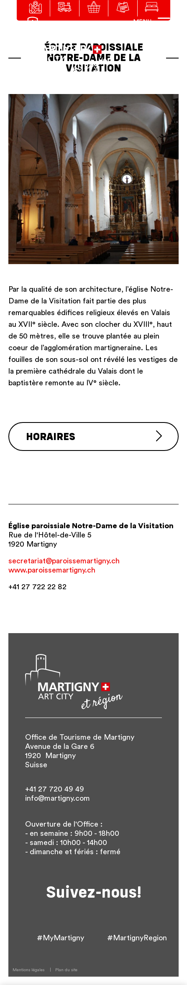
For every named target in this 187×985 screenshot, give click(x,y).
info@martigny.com (57, 798)
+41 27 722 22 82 (37, 586)
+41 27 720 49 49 (54, 789)
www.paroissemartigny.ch (51, 570)
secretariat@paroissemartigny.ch (64, 561)
